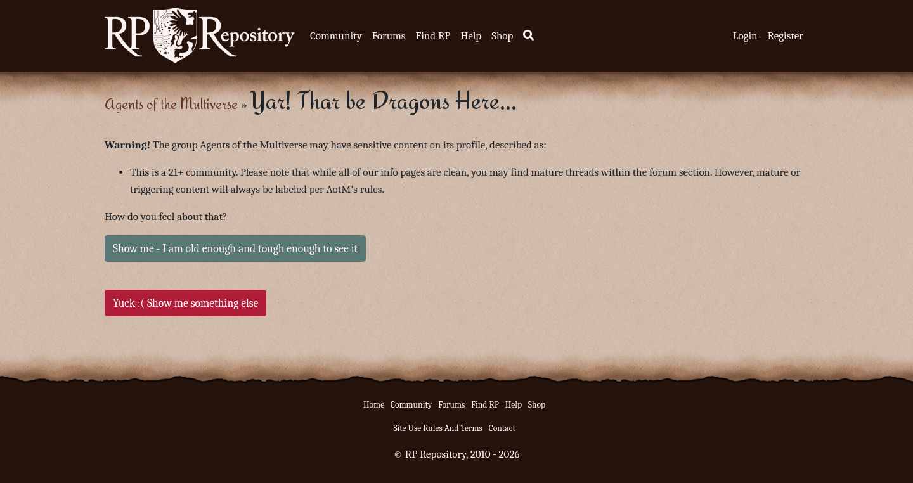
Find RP (432, 36)
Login (745, 36)
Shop (502, 36)
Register (785, 36)
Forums (389, 36)
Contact (502, 428)
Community (336, 36)
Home (373, 404)
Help (470, 36)
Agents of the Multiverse (171, 103)
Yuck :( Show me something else (185, 303)
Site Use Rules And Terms (437, 428)
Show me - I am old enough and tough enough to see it (235, 248)
